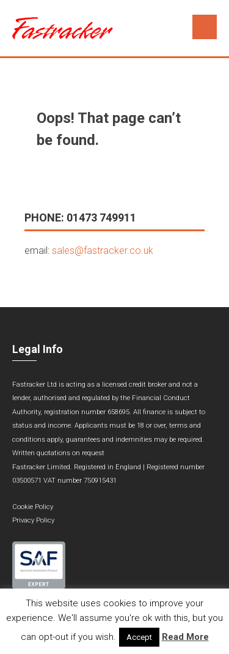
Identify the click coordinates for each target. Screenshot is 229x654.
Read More (185, 636)
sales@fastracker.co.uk (102, 250)
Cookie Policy (32, 507)
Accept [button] (139, 637)
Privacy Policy (33, 520)
